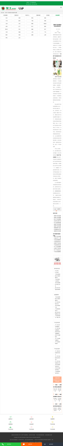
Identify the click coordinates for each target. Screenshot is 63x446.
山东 (19, 37)
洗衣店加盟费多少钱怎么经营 (57, 284)
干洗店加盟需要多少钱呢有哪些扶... (57, 276)
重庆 (6, 34)
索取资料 (30, 444)
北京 (6, 17)
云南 (6, 23)
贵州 (19, 20)
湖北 (6, 37)
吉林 (6, 26)
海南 (45, 17)
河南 (19, 34)
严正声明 (56, 270)
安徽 (19, 32)
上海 (32, 32)
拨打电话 (9, 444)
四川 (32, 26)
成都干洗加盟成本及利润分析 (57, 56)
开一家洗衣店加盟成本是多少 (57, 353)
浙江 (45, 29)
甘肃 (19, 17)
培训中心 (27, 15)
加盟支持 (16, 15)
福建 (32, 29)
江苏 (19, 23)
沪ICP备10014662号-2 (45, 437)
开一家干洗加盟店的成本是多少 (57, 358)
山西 (45, 34)
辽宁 (19, 26)
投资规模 (5, 15)
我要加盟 (38, 15)
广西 (6, 20)
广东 (45, 32)
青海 (32, 17)
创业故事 (13, 12)
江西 (6, 32)
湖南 (45, 20)
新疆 (32, 23)
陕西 (45, 26)
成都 (16, 12)
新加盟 (47, 15)
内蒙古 (45, 23)
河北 (19, 29)
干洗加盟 (9, 12)
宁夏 (32, 20)
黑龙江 (6, 29)
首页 (6, 12)
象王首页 (51, 444)
